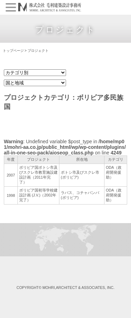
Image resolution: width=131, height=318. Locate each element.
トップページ (13, 51)
